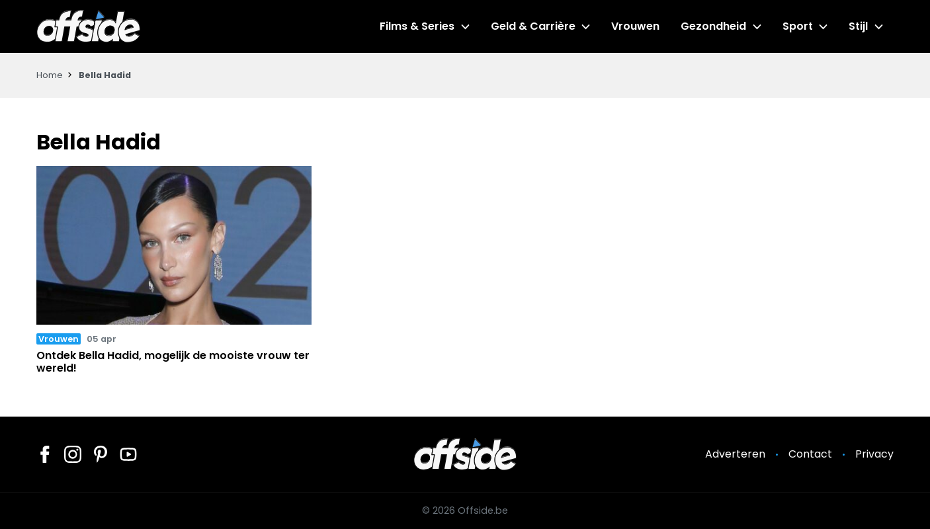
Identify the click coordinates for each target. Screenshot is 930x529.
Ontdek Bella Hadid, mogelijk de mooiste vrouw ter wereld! (173, 362)
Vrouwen (635, 26)
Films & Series (417, 26)
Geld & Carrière (533, 26)
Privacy (874, 454)
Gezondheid (713, 26)
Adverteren (735, 454)
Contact (810, 454)
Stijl (858, 26)
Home (49, 75)
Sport (797, 26)
